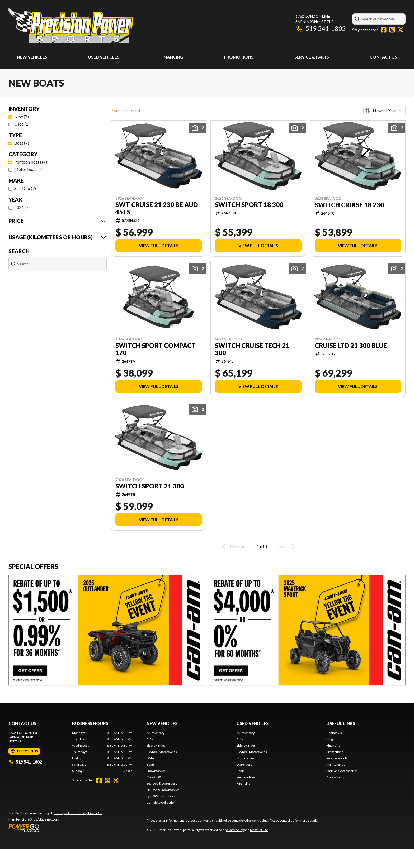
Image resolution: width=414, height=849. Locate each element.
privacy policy (234, 830)
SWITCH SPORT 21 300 (149, 486)
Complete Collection (161, 802)
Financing (171, 56)
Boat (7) (21, 142)
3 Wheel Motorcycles (162, 752)
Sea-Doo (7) (25, 188)
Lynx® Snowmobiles (161, 796)
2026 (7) (22, 207)
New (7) (21, 116)
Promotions (238, 56)
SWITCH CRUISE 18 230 (349, 205)
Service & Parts (311, 56)
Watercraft (154, 758)
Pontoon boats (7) (30, 161)
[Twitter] (400, 30)
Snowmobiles (156, 771)
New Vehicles (32, 56)
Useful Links (340, 723)
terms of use (259, 830)
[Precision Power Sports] (70, 25)
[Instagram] (392, 30)
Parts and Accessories (342, 771)
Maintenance (335, 764)
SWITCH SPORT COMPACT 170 (155, 349)
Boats (151, 764)
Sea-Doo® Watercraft (162, 783)
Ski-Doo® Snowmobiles (163, 790)
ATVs (150, 739)
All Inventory (155, 733)
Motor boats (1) (29, 169)
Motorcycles (246, 758)
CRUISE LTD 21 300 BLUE (351, 345)
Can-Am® (154, 777)
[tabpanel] (102, 752)
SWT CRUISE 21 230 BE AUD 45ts (156, 208)
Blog (329, 739)
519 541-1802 (320, 28)
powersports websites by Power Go (77, 813)
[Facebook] (383, 30)
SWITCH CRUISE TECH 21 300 (252, 349)
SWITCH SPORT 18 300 (249, 204)
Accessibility (335, 777)
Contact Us (383, 56)
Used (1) (22, 123)
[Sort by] (384, 110)
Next (286, 546)
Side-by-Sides (156, 745)
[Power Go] (55, 828)
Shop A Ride (38, 819)
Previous (234, 546)
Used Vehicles (103, 56)
